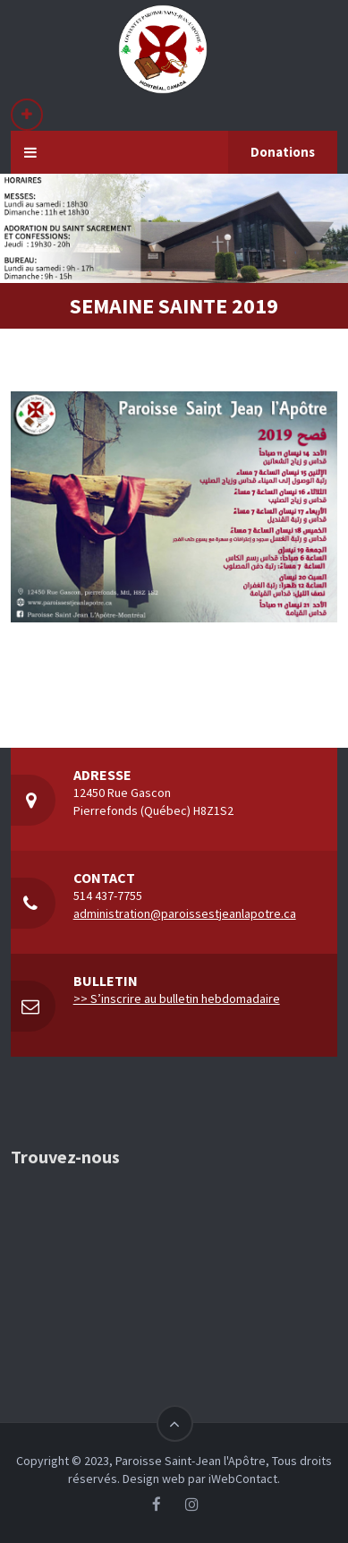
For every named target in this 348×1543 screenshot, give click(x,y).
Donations (282, 151)
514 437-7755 (107, 895)
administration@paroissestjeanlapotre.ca (184, 913)
